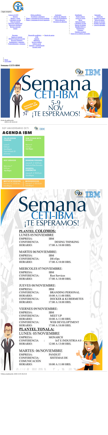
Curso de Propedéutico (60, 18)
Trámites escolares (80, 32)
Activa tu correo (80, 18)
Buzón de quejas (49, 35)
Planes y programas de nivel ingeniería (37, 20)
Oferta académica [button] (36, 15)
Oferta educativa (60, 20)
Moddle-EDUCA (80, 27)
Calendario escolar (15, 20)
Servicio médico (37, 42)
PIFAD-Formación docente (17, 39)
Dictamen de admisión (60, 22)
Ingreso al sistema (80, 25)
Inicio (6, 59)
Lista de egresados (99, 25)
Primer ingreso (80, 16)
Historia (15, 16)
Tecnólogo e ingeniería (38, 16)
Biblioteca (37, 40)
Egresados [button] (98, 15)
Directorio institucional (15, 23)
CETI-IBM (8, 61)
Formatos (80, 30)
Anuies (15, 28)
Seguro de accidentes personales (80, 33)
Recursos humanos (16, 40)
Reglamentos (80, 28)
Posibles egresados (99, 23)
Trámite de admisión (60, 16)
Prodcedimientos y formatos (16, 44)
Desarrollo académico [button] (34, 35)
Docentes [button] (15, 35)
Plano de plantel (15, 22)
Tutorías (36, 39)
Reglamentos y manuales (16, 42)
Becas (80, 20)
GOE (36, 37)
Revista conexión (15, 27)
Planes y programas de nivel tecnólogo (37, 18)
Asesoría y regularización (36, 45)
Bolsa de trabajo (80, 22)
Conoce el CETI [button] (13, 15)
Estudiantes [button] (78, 15)
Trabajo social (36, 44)
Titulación (99, 16)
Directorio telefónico (15, 25)
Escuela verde (37, 47)
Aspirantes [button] (58, 15)
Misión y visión (15, 18)
